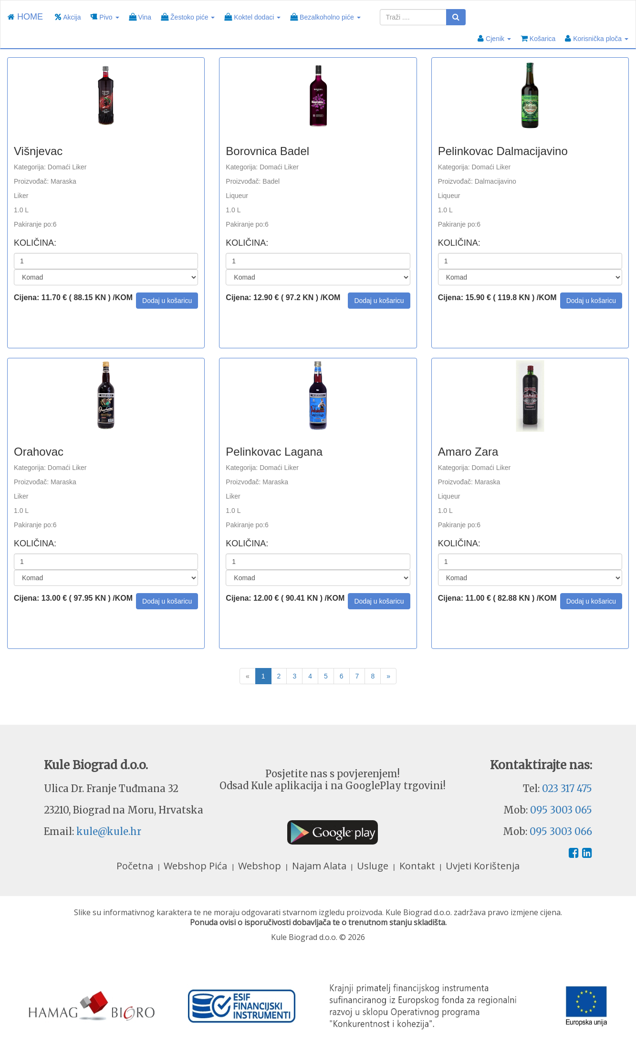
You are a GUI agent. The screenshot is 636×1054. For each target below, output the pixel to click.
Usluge (374, 865)
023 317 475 (567, 788)
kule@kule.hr (108, 831)
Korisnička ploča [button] (596, 38)
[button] (167, 300)
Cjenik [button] (494, 38)
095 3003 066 (561, 831)
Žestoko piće (188, 17)
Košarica (538, 38)
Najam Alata (320, 865)
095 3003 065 (561, 810)
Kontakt (418, 865)
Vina (140, 17)
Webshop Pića (196, 865)
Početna (136, 865)
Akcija (68, 17)
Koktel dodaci (252, 17)
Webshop (260, 865)
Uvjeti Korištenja (483, 865)
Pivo (104, 17)
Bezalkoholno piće (325, 17)
